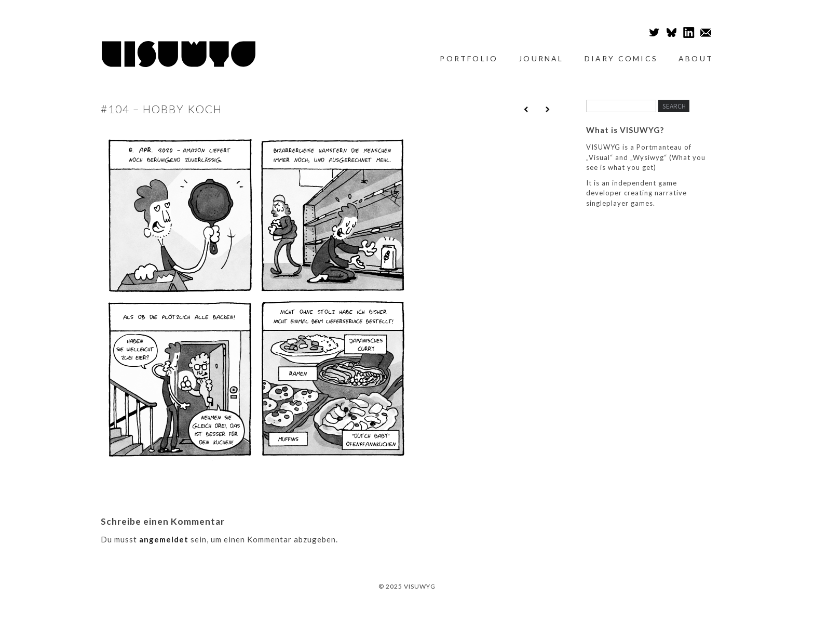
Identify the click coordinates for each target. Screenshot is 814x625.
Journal (541, 58)
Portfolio (469, 58)
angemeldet (163, 539)
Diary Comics (621, 58)
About (696, 58)
